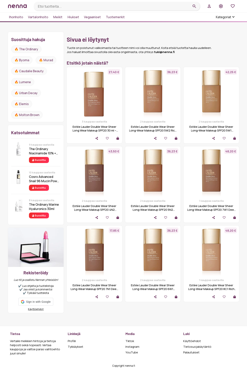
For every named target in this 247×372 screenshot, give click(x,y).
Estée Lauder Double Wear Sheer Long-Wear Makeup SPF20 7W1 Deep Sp (211, 209)
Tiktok (129, 341)
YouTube (131, 352)
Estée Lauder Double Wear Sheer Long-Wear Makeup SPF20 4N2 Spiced (94, 209)
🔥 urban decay (26, 93)
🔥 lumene (22, 82)
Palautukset (191, 352)
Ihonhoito (16, 17)
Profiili (72, 341)
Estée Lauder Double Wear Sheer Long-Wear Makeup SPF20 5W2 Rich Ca (153, 130)
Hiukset (73, 17)
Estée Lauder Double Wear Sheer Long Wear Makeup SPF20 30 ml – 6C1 (94, 130)
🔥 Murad (46, 60)
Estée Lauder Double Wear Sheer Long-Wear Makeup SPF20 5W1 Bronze (211, 130)
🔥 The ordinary (26, 49)
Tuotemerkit (115, 17)
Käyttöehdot (36, 309)
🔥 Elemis (21, 104)
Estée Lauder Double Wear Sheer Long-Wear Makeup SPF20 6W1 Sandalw (153, 289)
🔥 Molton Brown (26, 115)
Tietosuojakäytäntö (197, 347)
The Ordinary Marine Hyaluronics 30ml (44, 206)
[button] (35, 302)
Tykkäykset (75, 347)
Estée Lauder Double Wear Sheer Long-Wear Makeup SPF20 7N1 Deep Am (94, 289)
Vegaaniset (92, 17)
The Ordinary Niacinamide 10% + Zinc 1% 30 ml (42, 151)
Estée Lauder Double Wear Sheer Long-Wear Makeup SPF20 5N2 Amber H (153, 209)
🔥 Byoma (21, 60)
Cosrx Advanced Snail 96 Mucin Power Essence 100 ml (44, 179)
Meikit (57, 17)
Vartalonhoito (38, 17)
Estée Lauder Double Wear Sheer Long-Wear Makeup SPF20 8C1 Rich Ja (211, 289)
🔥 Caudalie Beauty (29, 71)
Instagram (132, 347)
